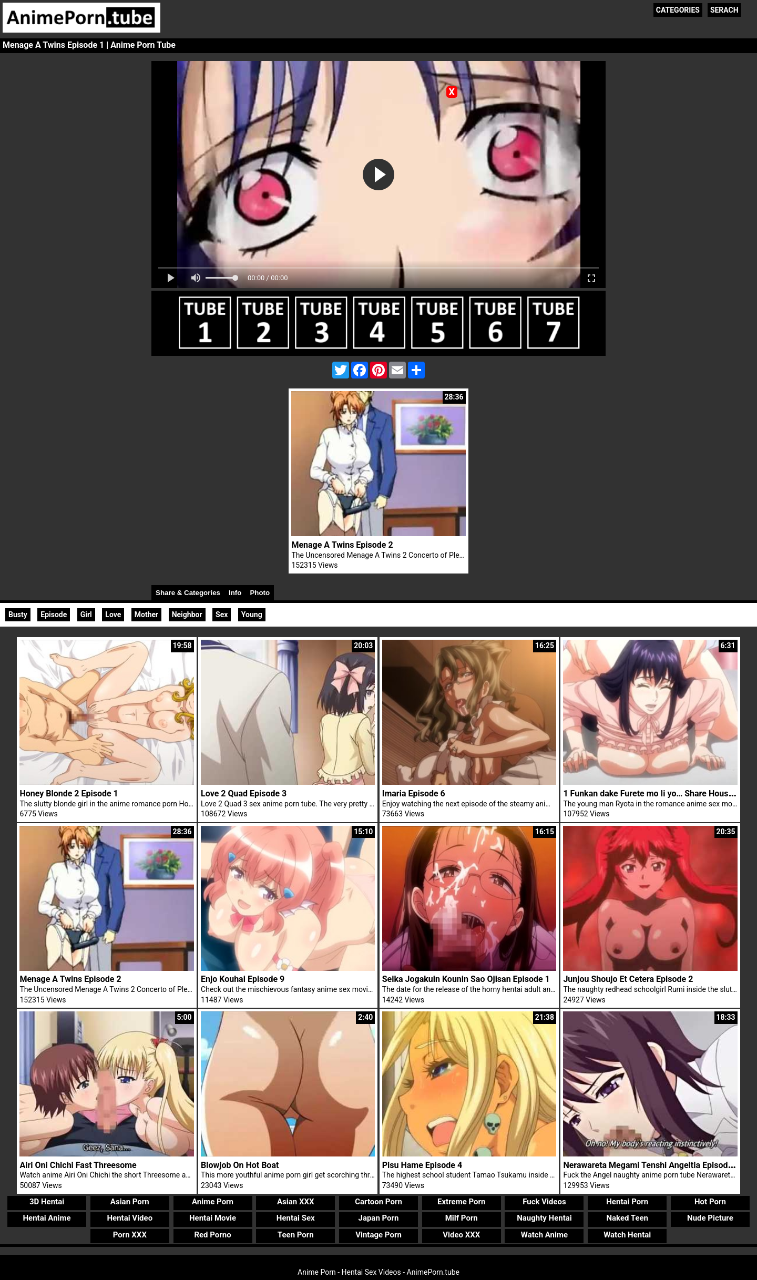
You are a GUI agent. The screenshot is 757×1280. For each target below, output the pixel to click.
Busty (17, 614)
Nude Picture (710, 1218)
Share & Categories (188, 593)
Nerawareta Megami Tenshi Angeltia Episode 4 (651, 1165)
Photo (260, 593)
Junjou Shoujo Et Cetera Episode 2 (628, 979)
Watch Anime (544, 1235)
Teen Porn (296, 1235)
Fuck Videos (544, 1201)
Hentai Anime (46, 1218)
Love (113, 614)
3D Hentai (46, 1201)
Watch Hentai (627, 1235)
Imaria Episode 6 (413, 793)
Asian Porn (129, 1201)
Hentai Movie (212, 1218)
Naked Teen (627, 1218)
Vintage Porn (378, 1235)
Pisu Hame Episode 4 (422, 1165)
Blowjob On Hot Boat (240, 1165)
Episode (53, 614)
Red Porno (212, 1235)
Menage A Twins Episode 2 (342, 545)
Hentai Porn (627, 1201)
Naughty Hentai (544, 1218)
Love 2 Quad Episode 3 (244, 793)
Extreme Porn (461, 1201)
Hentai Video (129, 1218)
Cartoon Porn (378, 1201)
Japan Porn (379, 1218)
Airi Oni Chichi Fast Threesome (77, 1165)
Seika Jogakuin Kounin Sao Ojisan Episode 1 (466, 979)
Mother (146, 614)
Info (235, 593)
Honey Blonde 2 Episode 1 (68, 793)
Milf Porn (461, 1218)
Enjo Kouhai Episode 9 (242, 979)
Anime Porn (212, 1201)
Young (251, 614)
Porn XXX (130, 1235)
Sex (222, 614)
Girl (86, 614)
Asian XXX (295, 1201)
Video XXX (461, 1235)
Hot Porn (710, 1201)
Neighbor (187, 614)
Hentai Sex (296, 1218)
